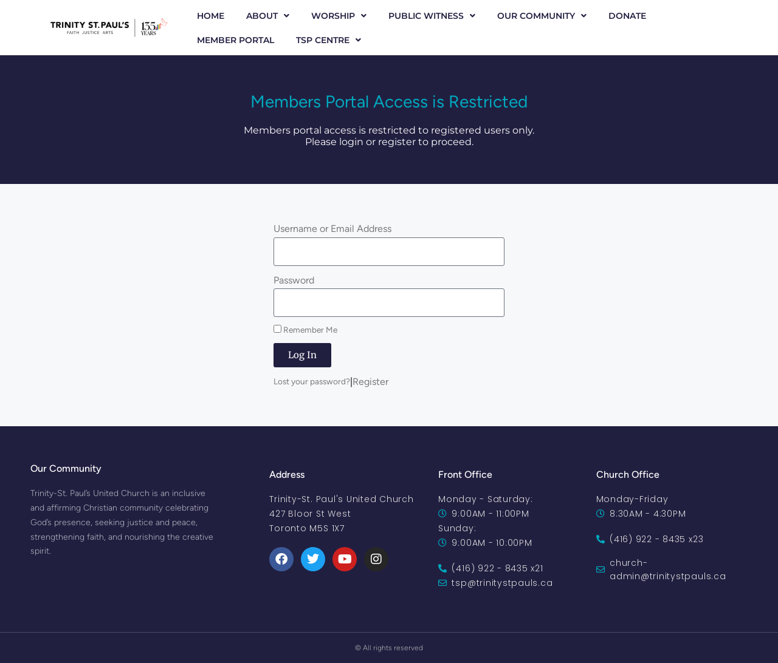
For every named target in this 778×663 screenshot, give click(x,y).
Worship (339, 15)
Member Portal (235, 40)
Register (370, 381)
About (267, 15)
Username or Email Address (332, 228)
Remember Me (305, 330)
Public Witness (431, 15)
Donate (627, 15)
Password (294, 280)
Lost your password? (312, 381)
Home (210, 15)
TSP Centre (328, 40)
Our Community (542, 15)
